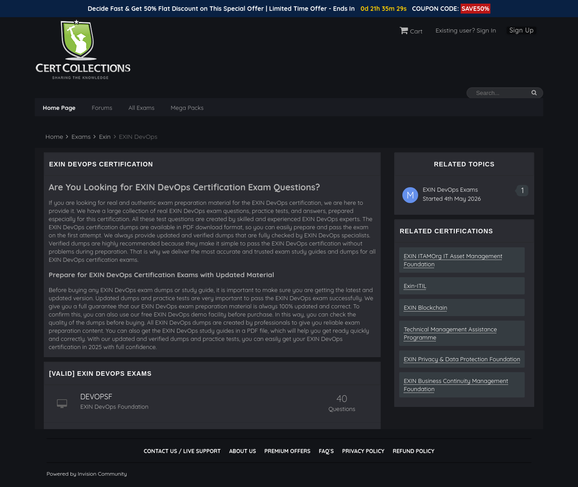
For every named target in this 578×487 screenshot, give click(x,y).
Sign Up (521, 30)
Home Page (59, 107)
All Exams (141, 107)
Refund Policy (413, 451)
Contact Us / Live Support (182, 451)
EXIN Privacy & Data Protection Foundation (462, 359)
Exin (102, 136)
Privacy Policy (363, 451)
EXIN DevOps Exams (450, 189)
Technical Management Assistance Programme (450, 333)
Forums (102, 107)
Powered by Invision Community (87, 473)
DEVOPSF (96, 396)
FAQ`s (326, 451)
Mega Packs (187, 107)
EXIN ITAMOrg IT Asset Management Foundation (453, 260)
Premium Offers (287, 451)
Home (53, 136)
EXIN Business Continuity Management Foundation (456, 384)
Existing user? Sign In (465, 30)
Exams (78, 136)
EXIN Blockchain (425, 307)
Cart (411, 31)
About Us (242, 451)
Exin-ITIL (415, 285)
